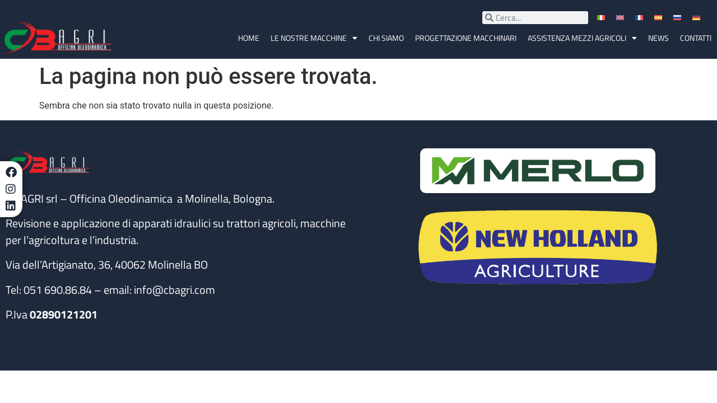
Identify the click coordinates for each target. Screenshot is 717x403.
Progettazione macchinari (465, 38)
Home (248, 38)
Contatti (695, 38)
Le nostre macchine (314, 38)
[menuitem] (602, 17)
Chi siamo (386, 38)
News (658, 38)
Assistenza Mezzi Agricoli (582, 38)
